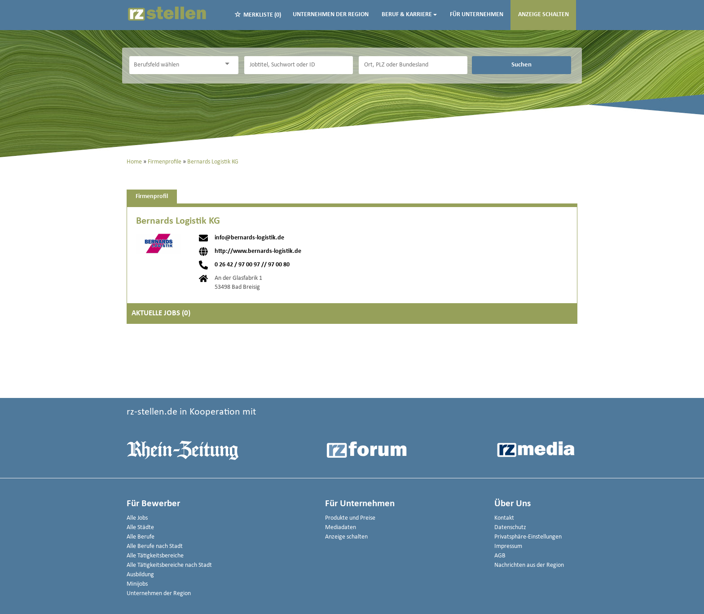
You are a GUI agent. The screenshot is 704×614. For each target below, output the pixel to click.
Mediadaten (340, 527)
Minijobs (137, 584)
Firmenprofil (152, 196)
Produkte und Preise (350, 518)
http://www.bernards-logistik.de (258, 251)
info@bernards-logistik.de (249, 238)
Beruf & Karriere (409, 14)
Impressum (508, 546)
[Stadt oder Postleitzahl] (413, 65)
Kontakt (504, 518)
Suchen (521, 64)
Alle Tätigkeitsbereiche (155, 555)
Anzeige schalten (543, 14)
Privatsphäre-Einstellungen (528, 537)
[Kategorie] (174, 65)
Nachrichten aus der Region (529, 565)
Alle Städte (140, 527)
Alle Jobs (137, 518)
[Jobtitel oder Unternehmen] (298, 65)
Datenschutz (510, 527)
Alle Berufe (140, 537)
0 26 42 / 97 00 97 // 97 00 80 (252, 265)
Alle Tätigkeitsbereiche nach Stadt (169, 565)
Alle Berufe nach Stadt (155, 546)
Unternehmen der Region (331, 14)
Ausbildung (140, 574)
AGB (500, 555)
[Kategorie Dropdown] (229, 64)
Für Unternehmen (476, 14)
